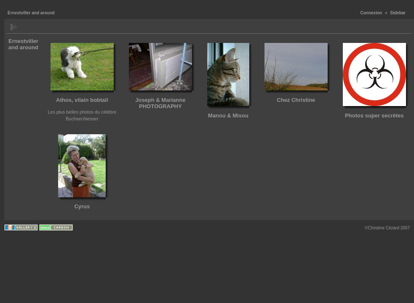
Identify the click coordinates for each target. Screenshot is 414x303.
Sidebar (398, 13)
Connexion (371, 13)
